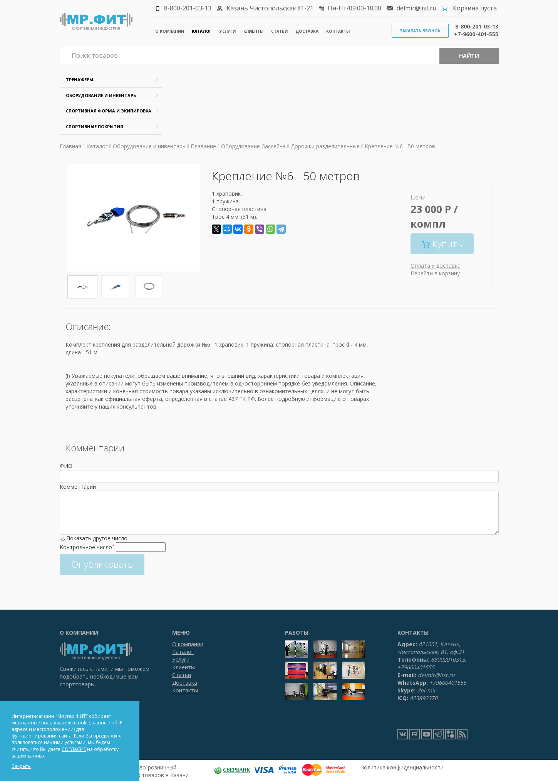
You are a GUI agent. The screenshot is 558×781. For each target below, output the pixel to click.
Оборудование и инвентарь (101, 95)
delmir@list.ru (416, 8)
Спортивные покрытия (94, 126)
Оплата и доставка (436, 265)
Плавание (203, 146)
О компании (169, 31)
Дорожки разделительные (325, 146)
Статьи (279, 31)
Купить (442, 243)
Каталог (202, 31)
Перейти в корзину (435, 273)
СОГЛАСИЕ (74, 749)
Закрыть (21, 766)
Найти (469, 55)
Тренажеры (79, 79)
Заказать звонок (420, 31)
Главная (70, 146)
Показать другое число (96, 538)
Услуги (228, 31)
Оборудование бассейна (254, 146)
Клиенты (253, 31)
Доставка (306, 31)
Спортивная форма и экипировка (108, 111)
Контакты (338, 31)
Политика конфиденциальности (402, 767)
